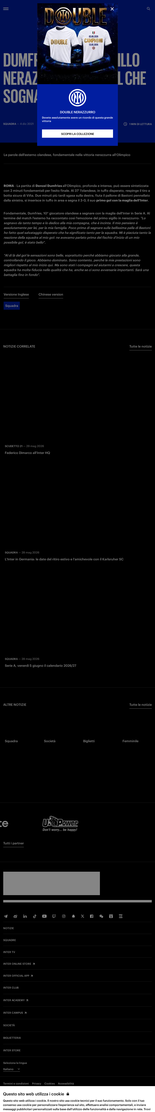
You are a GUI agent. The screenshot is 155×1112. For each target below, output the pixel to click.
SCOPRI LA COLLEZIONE (77, 134)
